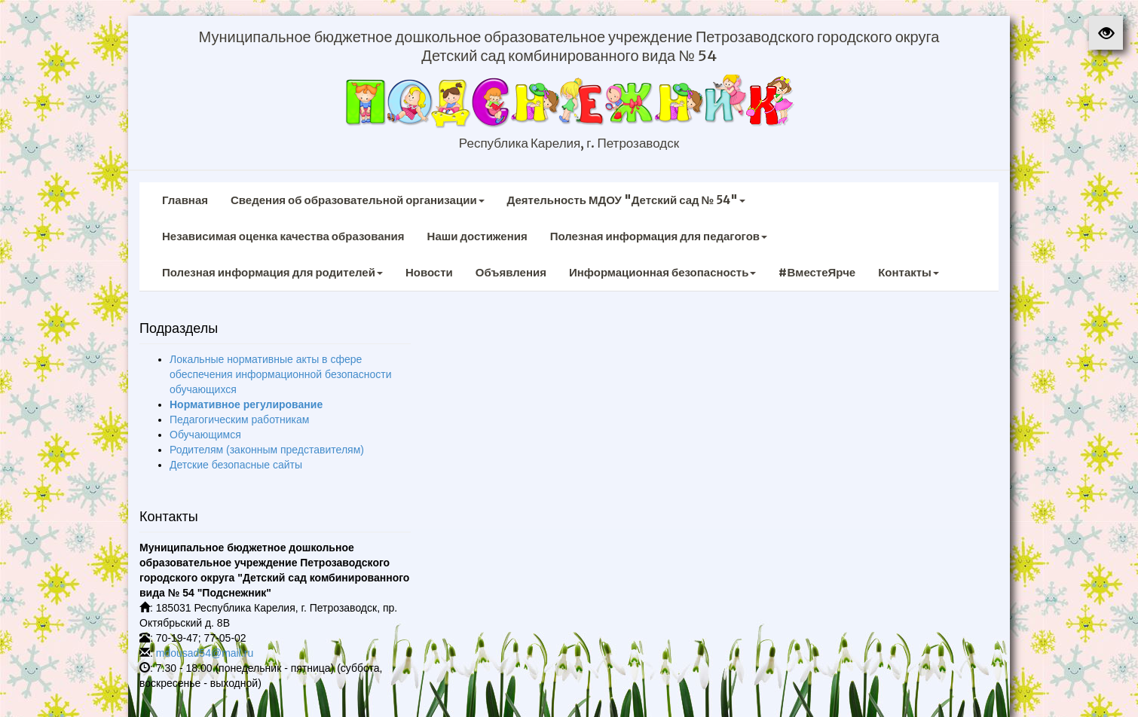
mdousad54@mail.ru (204, 653)
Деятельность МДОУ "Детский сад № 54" (626, 200)
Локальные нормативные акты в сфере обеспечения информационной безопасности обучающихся (281, 374)
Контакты (908, 272)
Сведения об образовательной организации (358, 200)
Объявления (511, 272)
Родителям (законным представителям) (267, 450)
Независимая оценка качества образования (283, 236)
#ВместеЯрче (817, 272)
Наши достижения (477, 236)
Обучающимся (205, 435)
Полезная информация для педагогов (658, 236)
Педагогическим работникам (239, 419)
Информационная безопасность (663, 272)
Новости (429, 272)
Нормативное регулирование (246, 404)
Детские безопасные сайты (236, 465)
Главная (185, 200)
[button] (1106, 33)
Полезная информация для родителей (272, 272)
